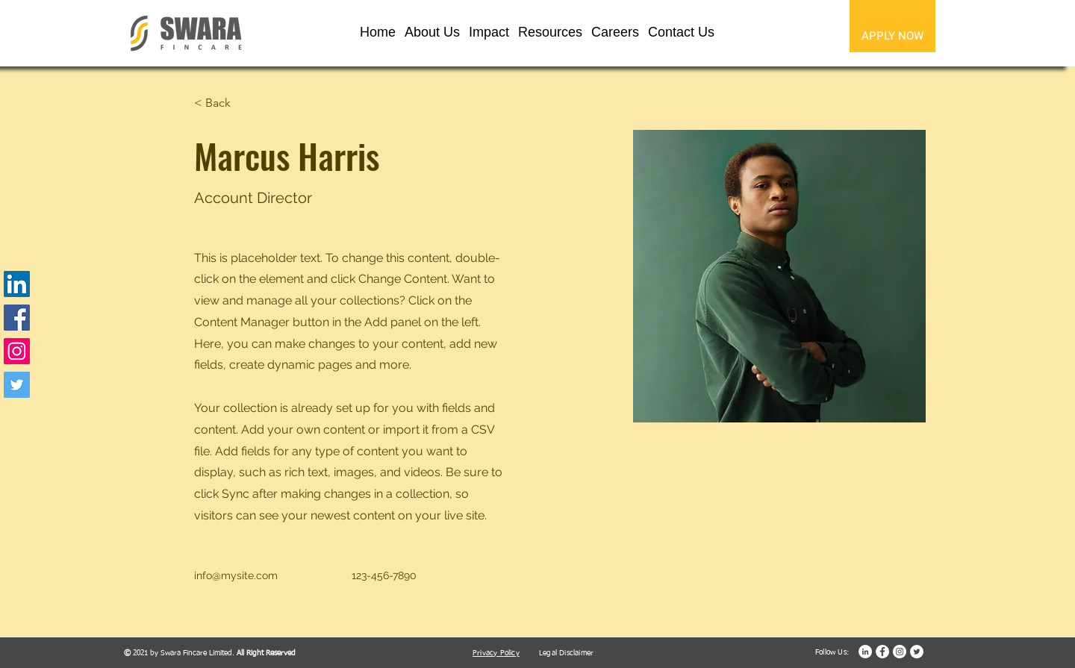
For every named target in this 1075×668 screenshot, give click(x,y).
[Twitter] (17, 385)
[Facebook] (17, 318)
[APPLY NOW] (892, 35)
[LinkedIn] (17, 284)
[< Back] (223, 103)
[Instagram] (17, 351)
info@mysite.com (236, 575)
